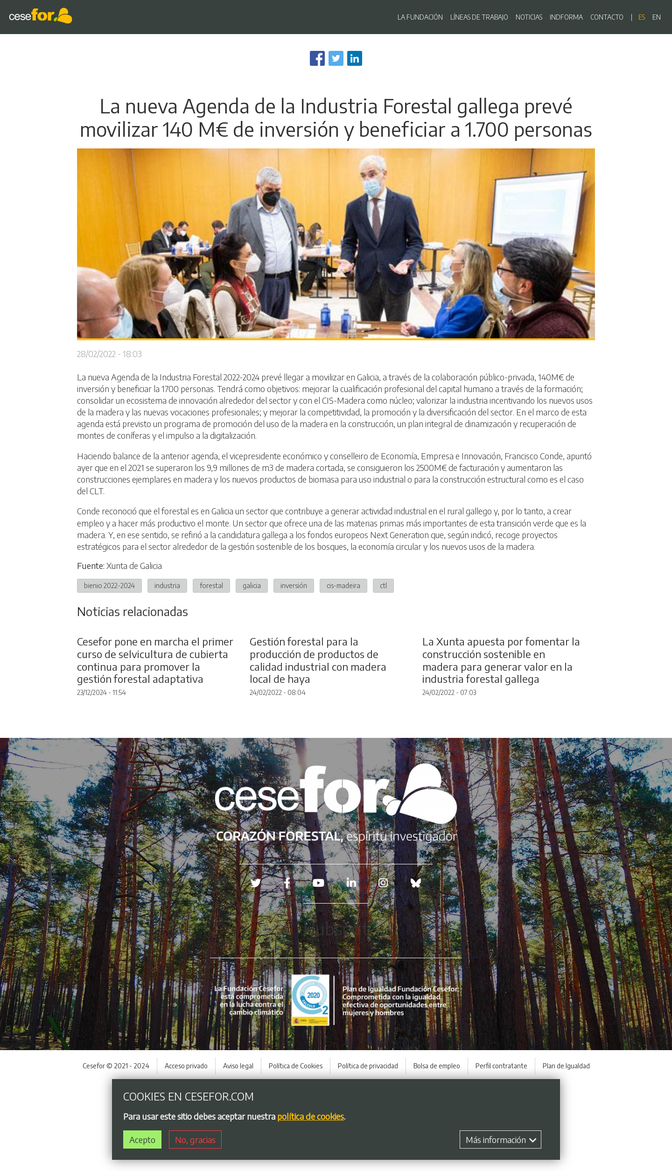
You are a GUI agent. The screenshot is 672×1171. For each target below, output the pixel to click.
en (656, 17)
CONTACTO (606, 17)
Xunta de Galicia (134, 565)
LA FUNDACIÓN (420, 17)
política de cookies (310, 1116)
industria (167, 585)
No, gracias (195, 1139)
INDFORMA (566, 17)
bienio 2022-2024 (109, 585)
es (641, 17)
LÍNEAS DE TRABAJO (479, 17)
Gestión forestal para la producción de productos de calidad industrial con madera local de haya (318, 748)
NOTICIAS (529, 17)
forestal (211, 585)
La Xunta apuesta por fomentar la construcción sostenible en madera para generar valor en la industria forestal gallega (501, 748)
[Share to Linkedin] (354, 58)
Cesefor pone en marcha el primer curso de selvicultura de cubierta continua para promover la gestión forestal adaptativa (155, 748)
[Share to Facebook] (317, 58)
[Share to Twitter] (336, 58)
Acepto (142, 1139)
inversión (293, 585)
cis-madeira (343, 585)
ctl (383, 585)
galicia (252, 585)
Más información (501, 1139)
